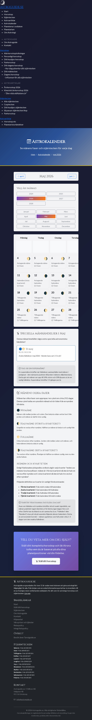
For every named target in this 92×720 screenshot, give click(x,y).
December (66, 226)
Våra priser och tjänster (24, 622)
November (46, 226)
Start (6, 11)
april (20, 176)
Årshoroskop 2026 (12, 87)
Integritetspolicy (21, 628)
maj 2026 (57, 154)
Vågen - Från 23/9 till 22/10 (22, 664)
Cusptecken (9, 104)
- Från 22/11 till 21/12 (23, 669)
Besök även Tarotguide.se (25, 637)
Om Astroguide (10, 42)
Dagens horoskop (18, 76)
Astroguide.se (11, 7)
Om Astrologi (10, 32)
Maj (46, 216)
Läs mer (27, 593)
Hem (33, 154)
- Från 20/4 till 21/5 (21, 650)
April (26, 216)
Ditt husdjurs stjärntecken (15, 107)
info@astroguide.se (24, 699)
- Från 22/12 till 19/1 (24, 672)
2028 (31, 203)
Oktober (26, 226)
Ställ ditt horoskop (46, 561)
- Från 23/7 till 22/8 (22, 659)
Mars (66, 212)
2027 (61, 199)
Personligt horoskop (13, 56)
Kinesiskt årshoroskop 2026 (16, 91)
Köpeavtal (18, 619)
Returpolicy (19, 625)
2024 (31, 194)
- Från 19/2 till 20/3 (22, 677)
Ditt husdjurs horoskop (14, 59)
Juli (26, 221)
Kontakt (7, 45)
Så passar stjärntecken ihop (15, 110)
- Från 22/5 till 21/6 (23, 653)
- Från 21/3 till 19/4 (22, 648)
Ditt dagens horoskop (19, 67)
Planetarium (9, 29)
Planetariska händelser (13, 124)
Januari (26, 212)
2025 (61, 194)
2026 (31, 198)
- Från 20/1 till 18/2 (24, 675)
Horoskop (8, 14)
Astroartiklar (9, 20)
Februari (46, 212)
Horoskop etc (10, 121)
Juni (66, 216)
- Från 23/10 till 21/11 (24, 667)
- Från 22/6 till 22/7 (22, 656)
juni (72, 176)
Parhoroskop (9, 62)
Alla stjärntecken (11, 101)
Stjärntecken (9, 17)
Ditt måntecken (10, 71)
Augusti (46, 221)
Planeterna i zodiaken (13, 26)
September (66, 221)
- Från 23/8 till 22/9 (23, 661)
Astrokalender (10, 23)
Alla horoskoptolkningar (14, 53)
